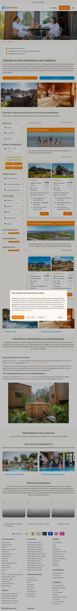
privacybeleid (28, 310)
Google (50, 306)
